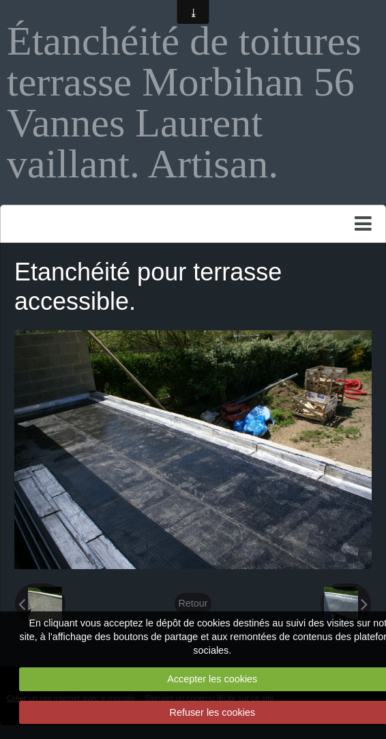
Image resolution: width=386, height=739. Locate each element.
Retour (192, 603)
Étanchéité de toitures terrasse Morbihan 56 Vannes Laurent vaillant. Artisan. (184, 102)
